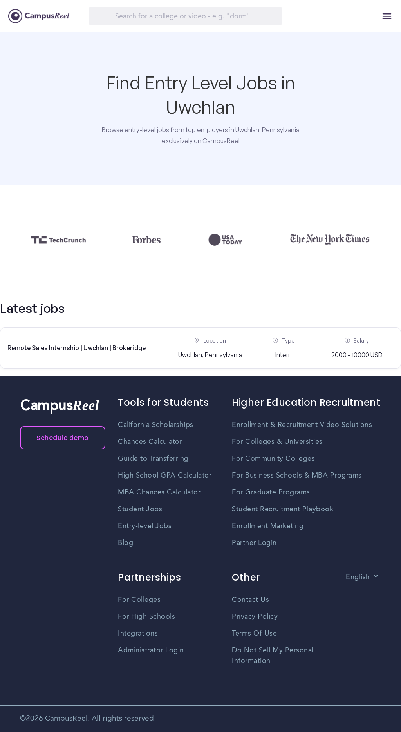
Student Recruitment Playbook (282, 509)
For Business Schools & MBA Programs (297, 475)
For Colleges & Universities (277, 441)
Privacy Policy (255, 616)
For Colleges (139, 599)
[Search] (185, 16)
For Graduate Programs (271, 492)
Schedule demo (62, 437)
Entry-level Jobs (145, 526)
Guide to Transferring (153, 458)
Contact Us (250, 599)
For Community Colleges (273, 458)
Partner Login (254, 543)
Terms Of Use (254, 633)
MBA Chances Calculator (159, 492)
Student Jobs (140, 509)
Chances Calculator (150, 441)
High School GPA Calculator (164, 475)
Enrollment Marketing (267, 526)
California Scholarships (155, 425)
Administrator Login (151, 650)
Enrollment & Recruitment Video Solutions (302, 425)
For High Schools (146, 616)
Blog (125, 543)
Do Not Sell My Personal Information (273, 656)
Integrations (138, 633)
